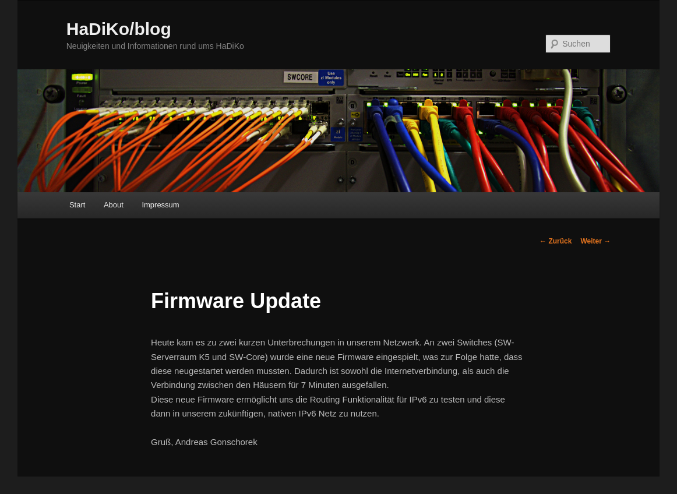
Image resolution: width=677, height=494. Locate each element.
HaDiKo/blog (118, 28)
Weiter (595, 241)
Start (77, 204)
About (114, 204)
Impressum (160, 204)
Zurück (556, 241)
